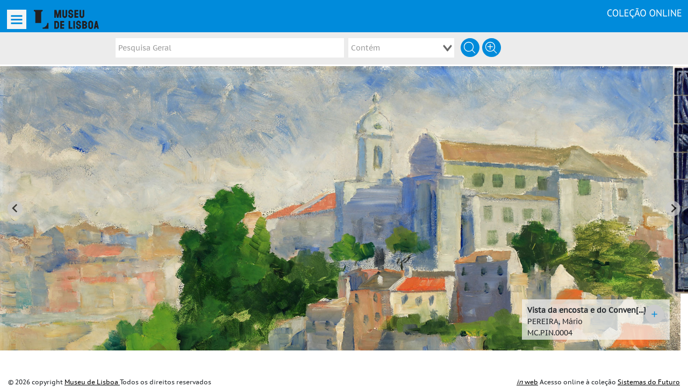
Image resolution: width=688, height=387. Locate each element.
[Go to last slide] (15, 196)
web (527, 382)
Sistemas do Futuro (649, 382)
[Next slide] (672, 196)
